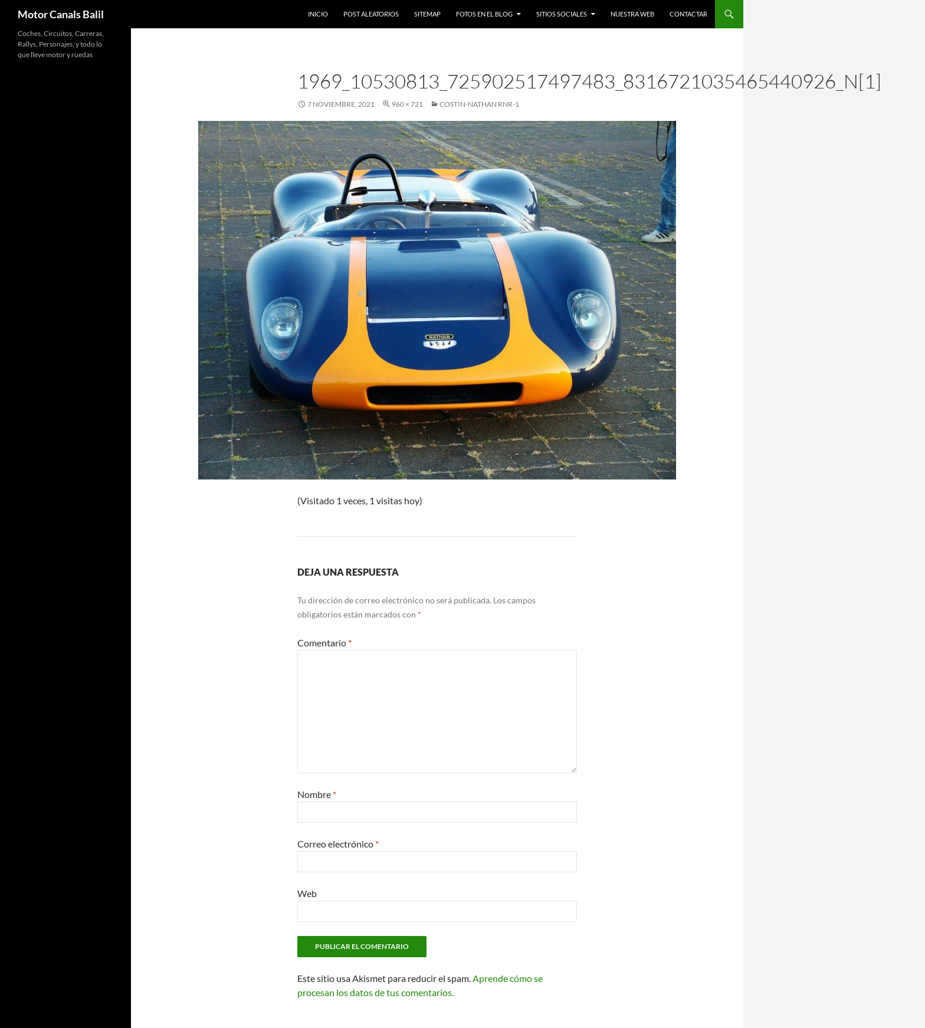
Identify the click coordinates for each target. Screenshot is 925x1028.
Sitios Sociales (561, 14)
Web (307, 893)
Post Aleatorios (371, 14)
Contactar (688, 14)
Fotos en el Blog (484, 14)
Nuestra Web (632, 14)
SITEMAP (427, 14)
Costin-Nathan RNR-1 (479, 104)
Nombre (316, 794)
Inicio (318, 14)
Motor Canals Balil (61, 14)
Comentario (324, 642)
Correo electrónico (338, 843)
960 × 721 (407, 104)
